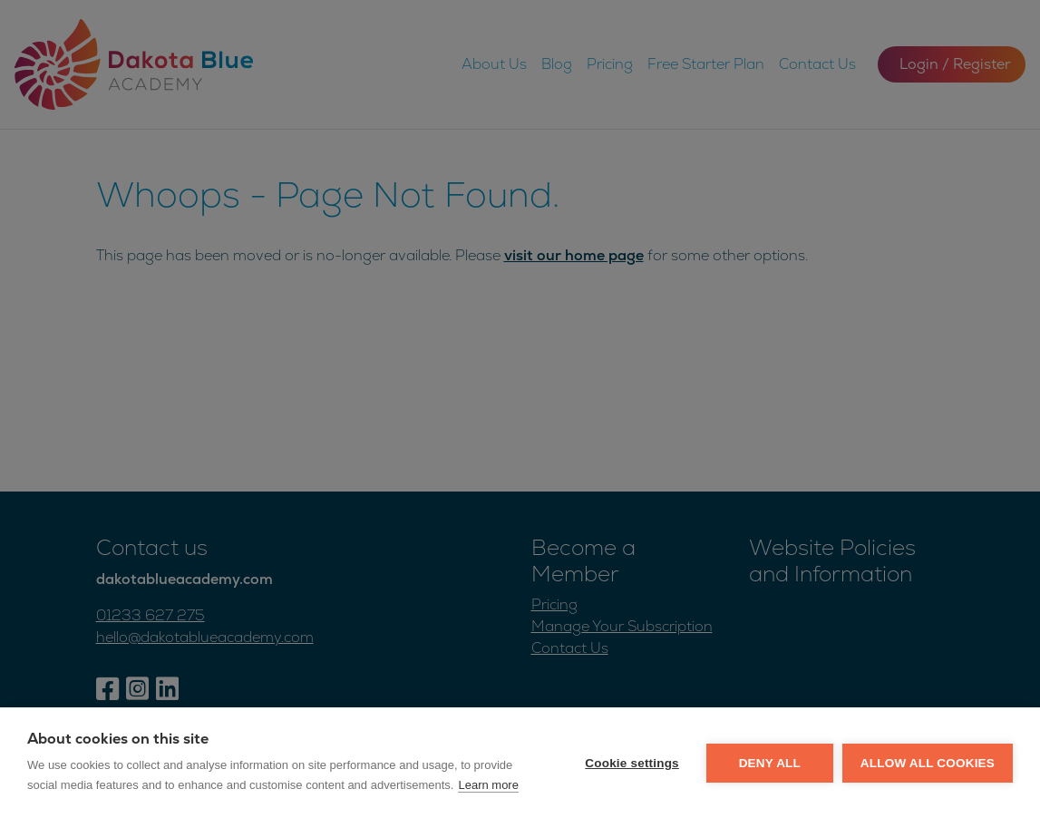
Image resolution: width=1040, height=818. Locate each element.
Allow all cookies (927, 763)
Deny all (770, 763)
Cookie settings (632, 763)
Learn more (488, 785)
